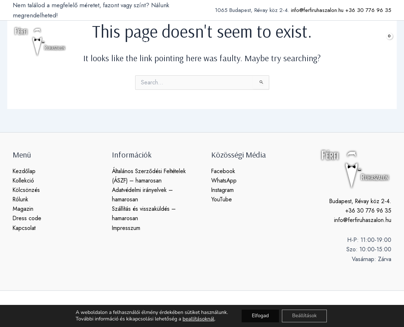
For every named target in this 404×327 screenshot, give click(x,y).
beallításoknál (197, 319)
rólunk (192, 41)
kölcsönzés (156, 41)
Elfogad (259, 315)
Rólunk (21, 200)
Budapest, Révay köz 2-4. (359, 201)
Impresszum (126, 228)
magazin (221, 41)
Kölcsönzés (27, 190)
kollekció (113, 41)
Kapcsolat (24, 228)
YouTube (221, 200)
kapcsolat (293, 41)
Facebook (223, 171)
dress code (256, 41)
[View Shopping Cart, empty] (383, 41)
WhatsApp (224, 180)
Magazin (23, 209)
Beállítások (305, 315)
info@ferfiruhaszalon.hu (317, 10)
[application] (124, 41)
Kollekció (23, 180)
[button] (365, 42)
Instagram (222, 190)
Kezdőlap (24, 171)
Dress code (27, 219)
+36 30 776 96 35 (368, 10)
